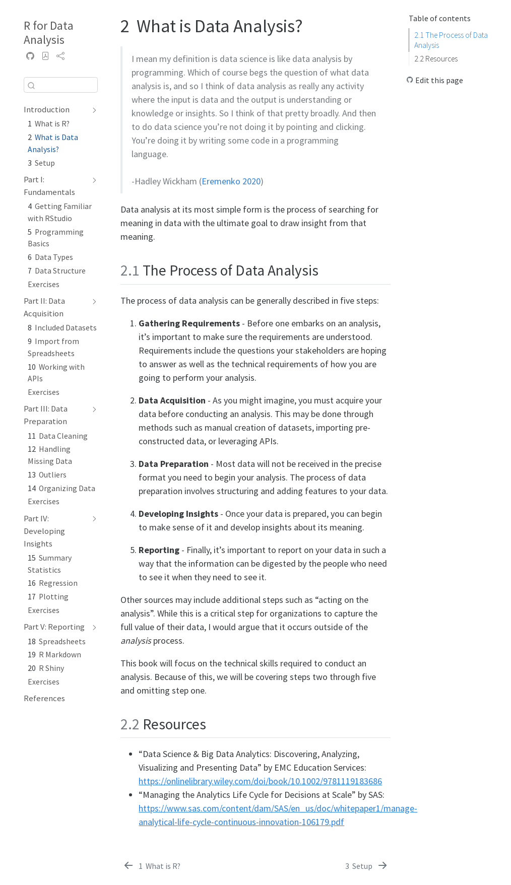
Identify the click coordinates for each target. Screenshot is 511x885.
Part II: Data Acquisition (44, 307)
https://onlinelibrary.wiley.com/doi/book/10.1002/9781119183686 (260, 781)
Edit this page (439, 80)
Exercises (43, 284)
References (44, 698)
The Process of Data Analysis (451, 40)
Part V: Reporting (54, 627)
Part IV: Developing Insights (44, 531)
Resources (436, 58)
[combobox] (61, 85)
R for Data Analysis (49, 32)
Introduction (47, 109)
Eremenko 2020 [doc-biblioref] (231, 181)
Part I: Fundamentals (49, 185)
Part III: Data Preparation (46, 415)
